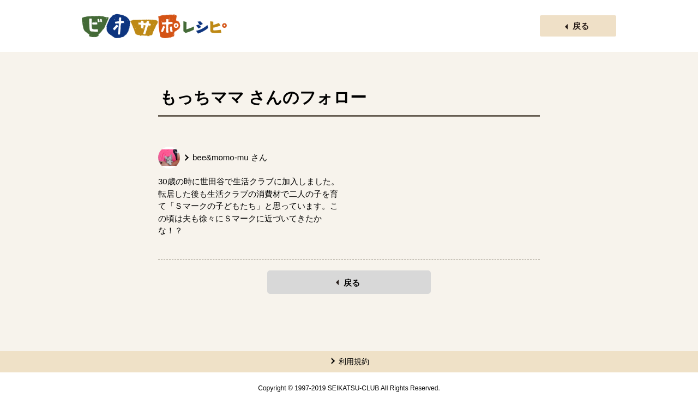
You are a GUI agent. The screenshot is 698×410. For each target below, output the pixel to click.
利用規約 (354, 361)
